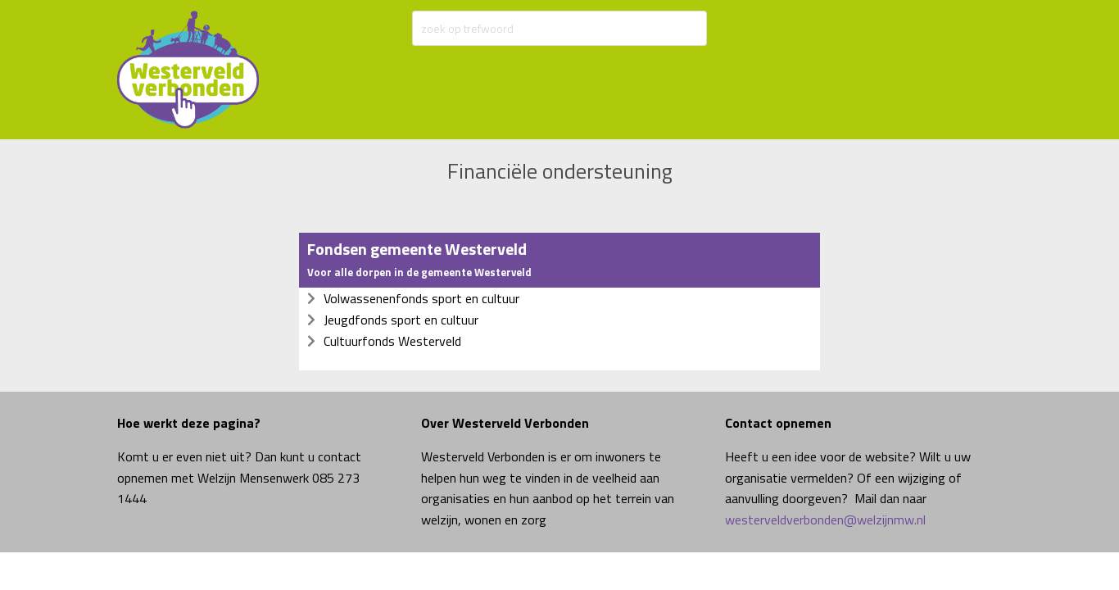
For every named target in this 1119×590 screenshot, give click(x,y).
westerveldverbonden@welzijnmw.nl (825, 519)
